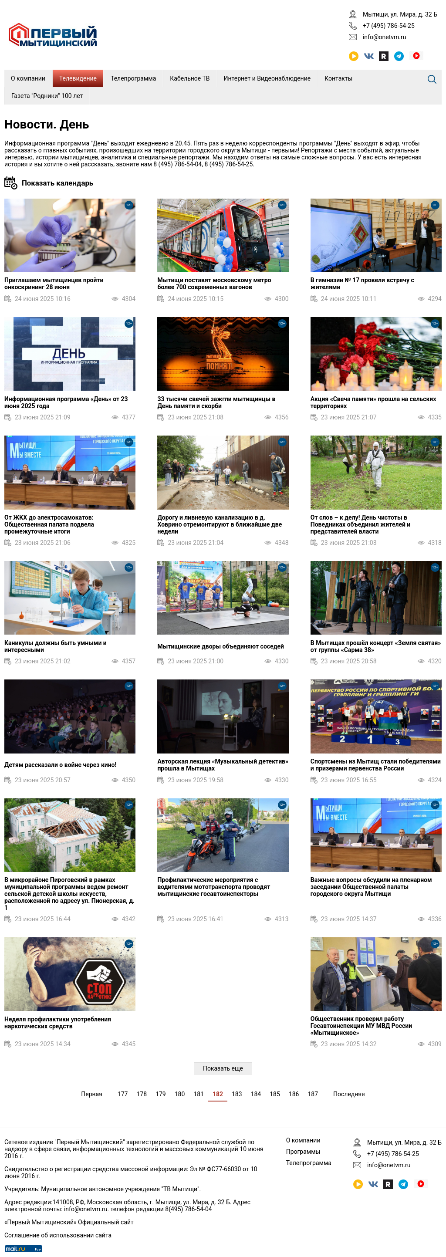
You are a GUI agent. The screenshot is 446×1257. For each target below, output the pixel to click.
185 (275, 1094)
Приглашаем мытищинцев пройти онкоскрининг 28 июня (53, 284)
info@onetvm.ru (384, 37)
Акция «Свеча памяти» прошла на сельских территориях (373, 402)
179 (160, 1094)
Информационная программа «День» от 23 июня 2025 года (66, 402)
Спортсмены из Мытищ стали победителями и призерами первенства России (376, 765)
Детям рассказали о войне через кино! (60, 764)
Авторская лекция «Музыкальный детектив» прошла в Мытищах (222, 765)
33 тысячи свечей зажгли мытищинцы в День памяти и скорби (216, 402)
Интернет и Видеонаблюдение (267, 78)
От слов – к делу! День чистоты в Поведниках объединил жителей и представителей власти (360, 524)
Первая (91, 1094)
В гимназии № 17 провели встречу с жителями (362, 284)
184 (256, 1094)
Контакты (338, 78)
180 (180, 1094)
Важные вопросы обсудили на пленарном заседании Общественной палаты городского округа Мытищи (371, 886)
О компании (28, 78)
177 (123, 1094)
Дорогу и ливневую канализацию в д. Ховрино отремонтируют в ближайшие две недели (219, 524)
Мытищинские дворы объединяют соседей (220, 646)
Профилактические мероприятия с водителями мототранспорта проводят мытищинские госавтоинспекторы (213, 886)
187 (312, 1094)
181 (198, 1094)
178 (141, 1094)
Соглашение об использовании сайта (58, 1235)
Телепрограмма (133, 78)
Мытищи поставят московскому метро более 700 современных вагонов (214, 284)
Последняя (349, 1094)
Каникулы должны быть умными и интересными (55, 646)
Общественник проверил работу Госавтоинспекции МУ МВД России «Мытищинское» (361, 1025)
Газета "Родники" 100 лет (47, 95)
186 (294, 1094)
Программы (303, 1151)
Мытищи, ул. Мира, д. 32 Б (400, 14)
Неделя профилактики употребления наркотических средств (57, 1023)
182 (218, 1094)
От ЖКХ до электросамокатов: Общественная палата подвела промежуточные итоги (49, 524)
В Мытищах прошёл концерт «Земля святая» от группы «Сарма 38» (376, 646)
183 (237, 1094)
